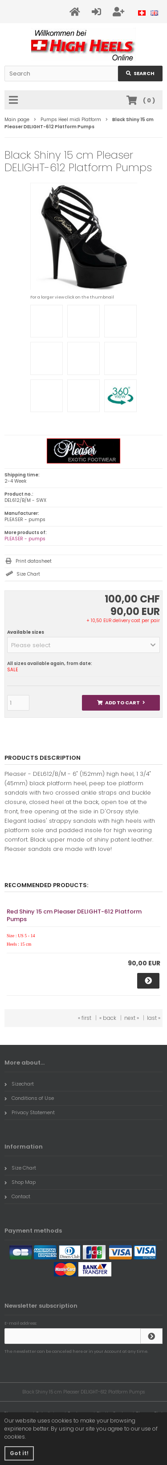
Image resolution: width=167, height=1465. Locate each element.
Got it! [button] (19, 1453)
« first (84, 1018)
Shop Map (20, 1182)
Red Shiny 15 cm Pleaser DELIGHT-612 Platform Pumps (74, 915)
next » (131, 1018)
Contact (17, 1196)
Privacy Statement (29, 1112)
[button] (83, 645)
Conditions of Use (29, 1098)
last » (153, 1018)
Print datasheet (34, 561)
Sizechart (19, 1083)
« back (107, 1018)
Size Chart (28, 574)
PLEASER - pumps (24, 538)
